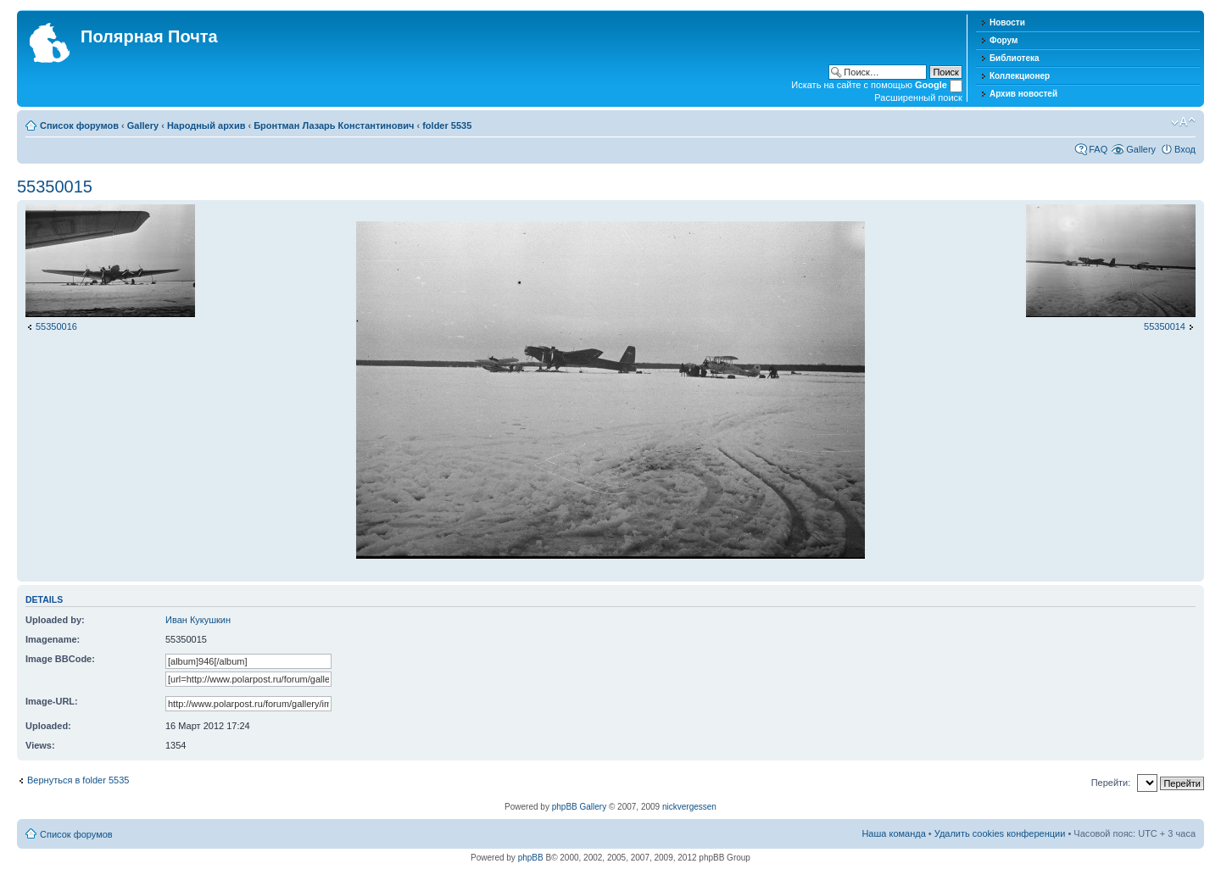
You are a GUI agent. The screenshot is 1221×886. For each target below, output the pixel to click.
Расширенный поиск (918, 97)
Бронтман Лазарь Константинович (334, 125)
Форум (1004, 40)
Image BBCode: (60, 659)
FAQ (1098, 149)
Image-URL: (51, 701)
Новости (1007, 22)
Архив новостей (1023, 93)
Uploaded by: (55, 620)
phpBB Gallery (579, 806)
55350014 (1164, 326)
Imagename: (52, 639)
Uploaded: (48, 726)
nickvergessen (689, 806)
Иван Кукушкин (198, 620)
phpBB (531, 857)
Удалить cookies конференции (1000, 833)
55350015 (54, 186)
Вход (1185, 149)
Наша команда (893, 833)
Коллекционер (1020, 76)
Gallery (143, 125)
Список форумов (79, 125)
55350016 (56, 326)
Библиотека (1015, 58)
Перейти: (1111, 782)
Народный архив (206, 125)
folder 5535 (446, 125)
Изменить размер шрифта (1183, 122)
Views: (40, 745)
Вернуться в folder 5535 (78, 780)
